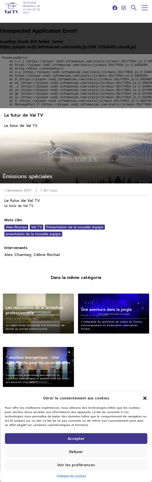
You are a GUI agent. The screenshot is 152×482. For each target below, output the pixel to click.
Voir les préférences (76, 465)
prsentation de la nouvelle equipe (33, 234)
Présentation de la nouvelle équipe (74, 227)
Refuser (76, 451)
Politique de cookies (71, 476)
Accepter (76, 438)
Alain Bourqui (16, 227)
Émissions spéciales (27, 176)
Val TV (36, 227)
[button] (144, 398)
